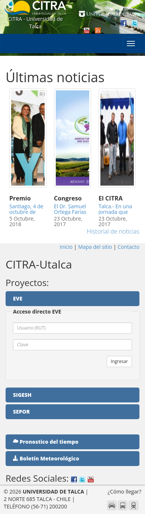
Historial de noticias (113, 231)
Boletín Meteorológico (46, 458)
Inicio (67, 246)
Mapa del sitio (95, 246)
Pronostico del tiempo (45, 441)
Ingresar (119, 361)
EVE (17, 298)
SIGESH (22, 394)
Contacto (127, 246)
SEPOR (21, 411)
